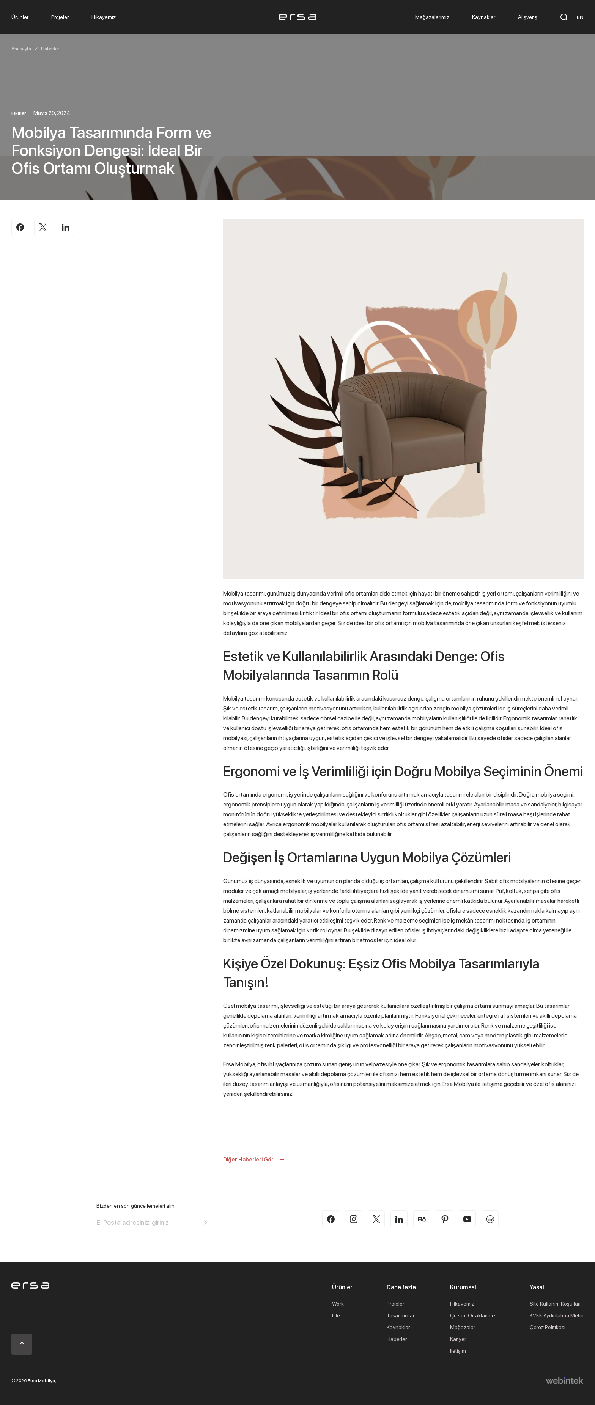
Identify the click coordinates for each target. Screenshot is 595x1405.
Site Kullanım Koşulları (555, 1303)
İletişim (458, 1350)
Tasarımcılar (400, 1315)
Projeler (395, 1303)
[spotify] (490, 1218)
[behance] (421, 1218)
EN (580, 17)
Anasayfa (21, 49)
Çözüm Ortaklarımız (473, 1315)
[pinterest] (444, 1218)
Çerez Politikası (547, 1327)
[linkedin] (399, 1218)
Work (338, 1303)
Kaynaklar (398, 1327)
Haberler (50, 49)
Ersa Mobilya (41, 1380)
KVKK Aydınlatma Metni (557, 1315)
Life (336, 1315)
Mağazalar (462, 1327)
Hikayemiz (462, 1303)
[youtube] (467, 1218)
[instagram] (353, 1218)
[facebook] (330, 1218)
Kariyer (458, 1339)
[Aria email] (205, 1222)
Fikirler (18, 113)
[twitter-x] (376, 1218)
